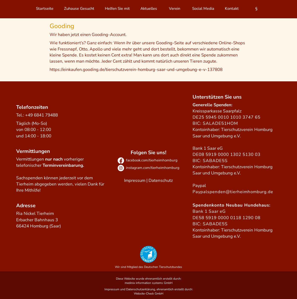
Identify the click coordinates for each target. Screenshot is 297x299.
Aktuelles (148, 8)
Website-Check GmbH (148, 294)
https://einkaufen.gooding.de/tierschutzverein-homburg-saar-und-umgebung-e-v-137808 (136, 69)
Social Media (203, 8)
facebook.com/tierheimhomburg (148, 160)
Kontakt (232, 8)
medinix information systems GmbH (149, 283)
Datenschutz (160, 180)
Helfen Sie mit (117, 8)
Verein (174, 8)
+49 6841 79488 (41, 115)
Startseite (44, 8)
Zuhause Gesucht (79, 8)
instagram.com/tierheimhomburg (148, 167)
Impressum (134, 180)
